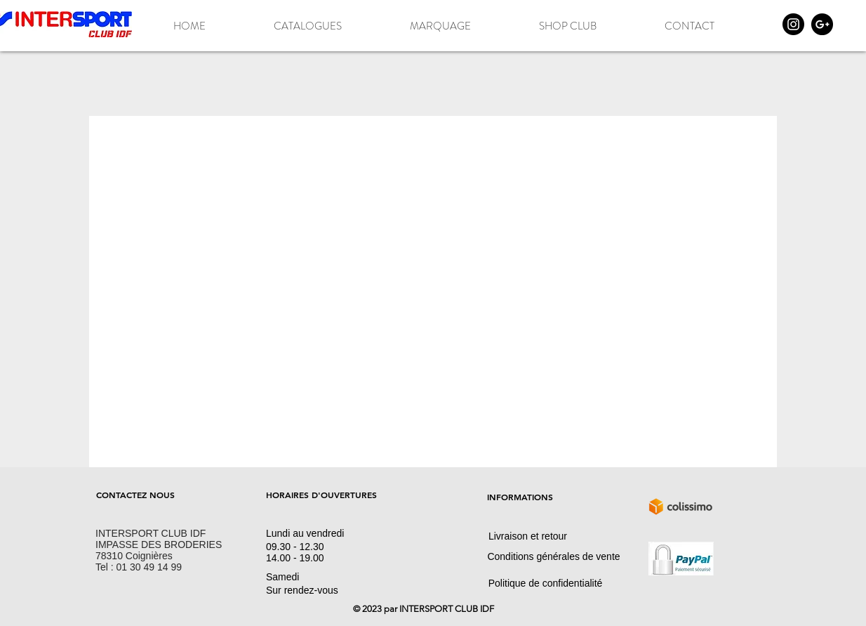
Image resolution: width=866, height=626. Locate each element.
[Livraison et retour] (527, 536)
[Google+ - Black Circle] (822, 24)
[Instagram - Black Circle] (793, 24)
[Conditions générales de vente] (553, 556)
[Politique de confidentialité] (545, 583)
